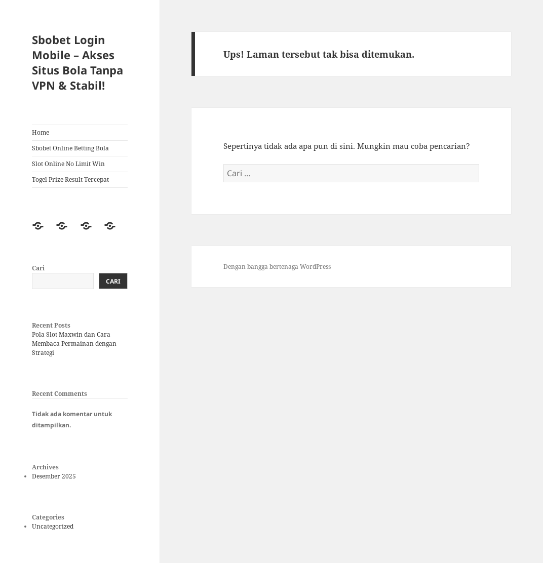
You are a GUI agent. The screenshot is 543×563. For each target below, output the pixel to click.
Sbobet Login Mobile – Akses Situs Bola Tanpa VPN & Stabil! (77, 62)
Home (40, 132)
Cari (38, 268)
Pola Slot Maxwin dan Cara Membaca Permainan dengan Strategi (74, 343)
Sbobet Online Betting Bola (70, 148)
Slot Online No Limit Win (68, 163)
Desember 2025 (54, 476)
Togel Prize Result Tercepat (70, 179)
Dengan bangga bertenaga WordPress (277, 266)
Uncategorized (52, 526)
